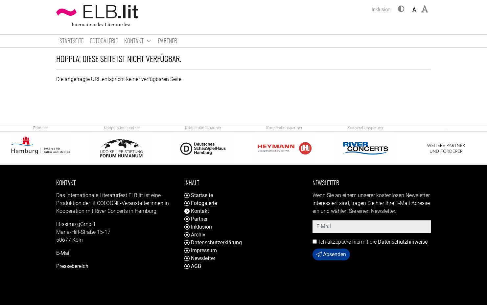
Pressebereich (72, 266)
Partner (167, 40)
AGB (192, 266)
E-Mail (63, 253)
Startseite (71, 40)
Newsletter (199, 258)
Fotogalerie (104, 40)
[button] (401, 9)
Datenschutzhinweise (403, 242)
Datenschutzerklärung (213, 242)
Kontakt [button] (137, 40)
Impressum (200, 250)
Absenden (331, 254)
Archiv (194, 235)
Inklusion (198, 227)
